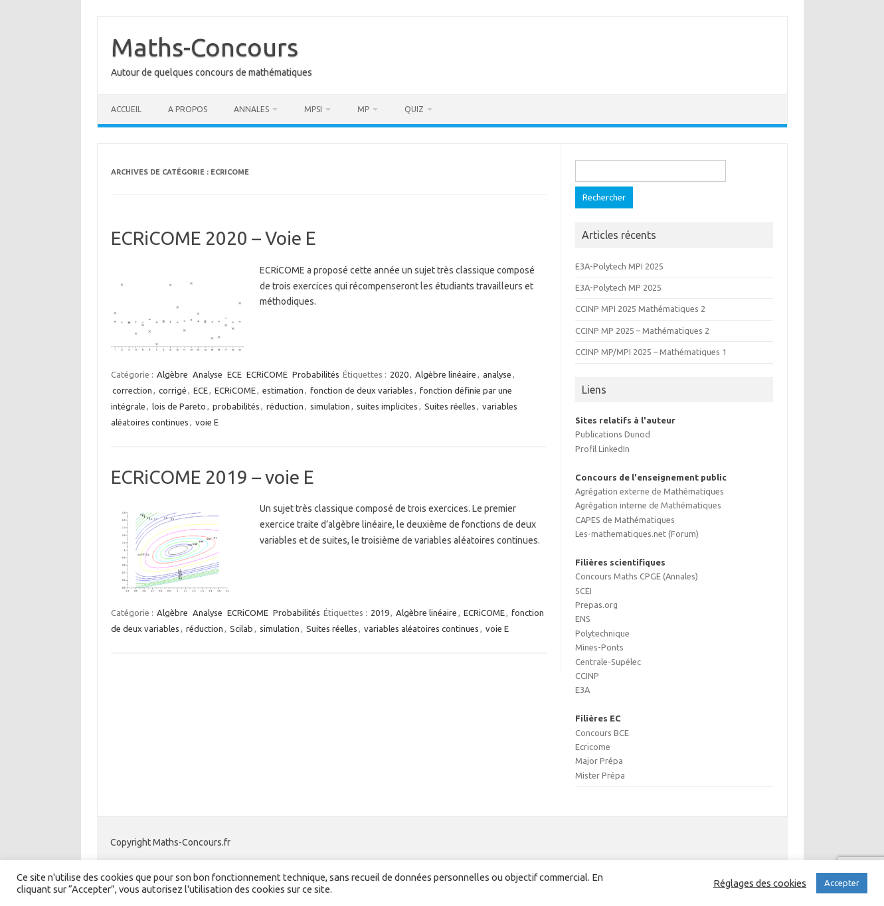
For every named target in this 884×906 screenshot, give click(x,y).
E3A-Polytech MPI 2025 (619, 266)
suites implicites (387, 406)
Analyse (207, 374)
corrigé (173, 390)
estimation (283, 390)
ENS (582, 618)
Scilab (241, 628)
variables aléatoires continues (421, 628)
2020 (399, 374)
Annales (251, 109)
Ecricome (592, 746)
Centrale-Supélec (608, 661)
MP (363, 109)
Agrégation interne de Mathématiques (648, 505)
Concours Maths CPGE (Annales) (636, 576)
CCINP (587, 675)
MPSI (313, 109)
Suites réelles (450, 406)
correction (132, 390)
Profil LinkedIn (602, 448)
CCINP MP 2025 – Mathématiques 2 (642, 330)
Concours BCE (602, 732)
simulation (330, 406)
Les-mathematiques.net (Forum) (637, 533)
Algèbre (172, 374)
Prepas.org (596, 604)
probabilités (236, 406)
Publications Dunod (612, 434)
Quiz (414, 109)
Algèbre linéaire (445, 374)
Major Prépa (599, 760)
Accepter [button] (841, 882)
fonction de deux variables (361, 390)
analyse (497, 374)
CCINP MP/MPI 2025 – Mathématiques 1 (651, 351)
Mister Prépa (600, 775)
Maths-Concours (204, 47)
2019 (380, 612)
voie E (207, 422)
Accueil (126, 109)
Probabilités (315, 374)
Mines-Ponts (599, 647)
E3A (582, 689)
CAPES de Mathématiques (625, 519)
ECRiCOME (267, 374)
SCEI (583, 590)
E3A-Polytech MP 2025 (618, 287)
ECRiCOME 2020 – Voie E (213, 238)
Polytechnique (602, 633)
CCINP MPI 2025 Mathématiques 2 (640, 308)
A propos (187, 109)
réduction (285, 406)
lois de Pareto (179, 406)
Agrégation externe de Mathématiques (649, 491)
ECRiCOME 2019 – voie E (212, 477)
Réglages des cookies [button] (759, 883)
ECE (234, 374)
